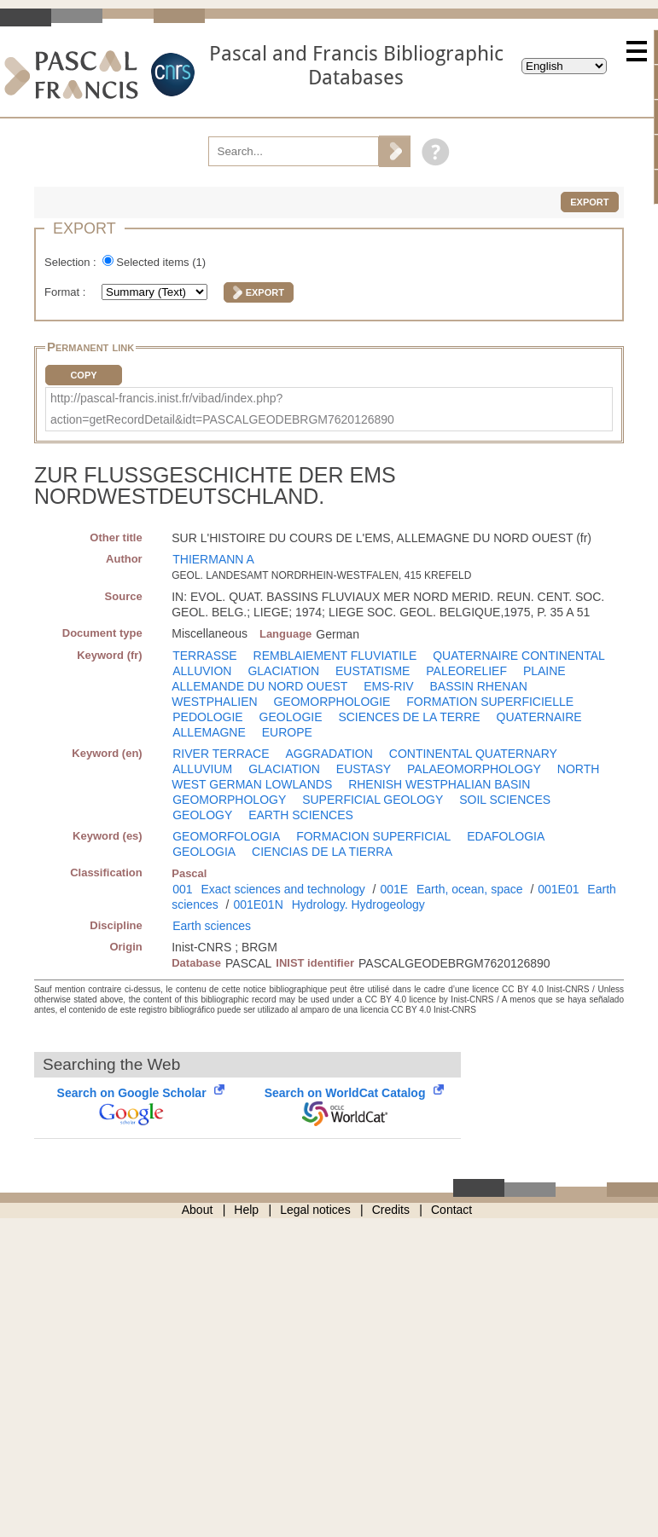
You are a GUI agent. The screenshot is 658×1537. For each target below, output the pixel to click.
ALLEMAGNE (209, 732)
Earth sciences (211, 926)
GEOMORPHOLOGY (229, 799)
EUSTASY (363, 769)
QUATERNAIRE (539, 717)
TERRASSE (204, 655)
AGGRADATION (328, 753)
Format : (66, 292)
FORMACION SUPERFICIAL (373, 836)
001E (394, 889)
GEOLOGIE (291, 717)
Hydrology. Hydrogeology (358, 904)
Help (246, 1209)
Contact (451, 1209)
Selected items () (161, 262)
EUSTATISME (372, 671)
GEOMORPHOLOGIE (331, 701)
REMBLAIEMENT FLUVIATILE (335, 655)
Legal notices (315, 1209)
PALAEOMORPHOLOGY (474, 769)
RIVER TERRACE (220, 753)
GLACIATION (283, 671)
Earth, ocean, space (469, 889)
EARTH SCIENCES (300, 815)
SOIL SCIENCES (504, 799)
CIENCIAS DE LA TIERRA (322, 851)
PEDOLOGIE (207, 717)
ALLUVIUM (202, 769)
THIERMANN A (213, 559)
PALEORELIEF (466, 671)
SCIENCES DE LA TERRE (409, 717)
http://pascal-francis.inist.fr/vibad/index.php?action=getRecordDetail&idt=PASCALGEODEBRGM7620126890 (222, 408)
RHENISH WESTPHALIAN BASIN (439, 784)
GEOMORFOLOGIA (226, 836)
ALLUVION (201, 671)
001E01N (257, 904)
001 (182, 889)
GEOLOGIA (204, 851)
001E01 (558, 889)
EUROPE (287, 732)
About (197, 1209)
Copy (83, 375)
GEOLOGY (202, 815)
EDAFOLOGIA (505, 836)
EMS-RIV (388, 686)
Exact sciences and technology (282, 889)
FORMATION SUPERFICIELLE (490, 701)
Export (589, 202)
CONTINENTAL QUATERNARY (473, 753)
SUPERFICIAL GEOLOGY (372, 799)
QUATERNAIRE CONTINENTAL (519, 655)
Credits (391, 1209)
